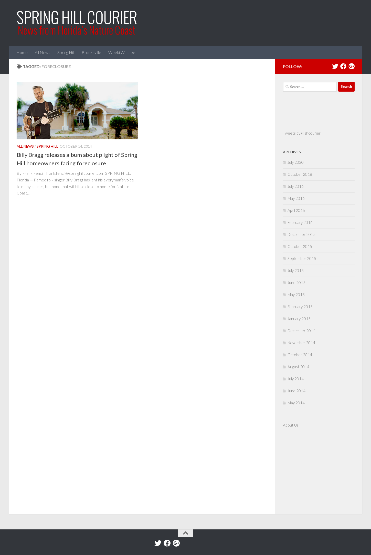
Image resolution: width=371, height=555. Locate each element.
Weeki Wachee (121, 52)
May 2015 (296, 294)
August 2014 (298, 366)
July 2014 (296, 378)
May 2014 (296, 402)
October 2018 (300, 174)
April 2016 (296, 210)
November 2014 (301, 342)
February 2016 (300, 222)
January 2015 (299, 318)
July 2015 (296, 270)
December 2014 (301, 330)
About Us (291, 425)
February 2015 (300, 306)
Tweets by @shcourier (302, 133)
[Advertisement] (298, 471)
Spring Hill (66, 52)
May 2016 (296, 198)
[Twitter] (335, 66)
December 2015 (301, 234)
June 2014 (296, 390)
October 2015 (300, 246)
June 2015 (296, 282)
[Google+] (351, 66)
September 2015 (302, 258)
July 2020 (296, 162)
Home (22, 52)
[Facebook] (343, 66)
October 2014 (300, 354)
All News (42, 52)
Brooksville (91, 52)
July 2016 (296, 186)
